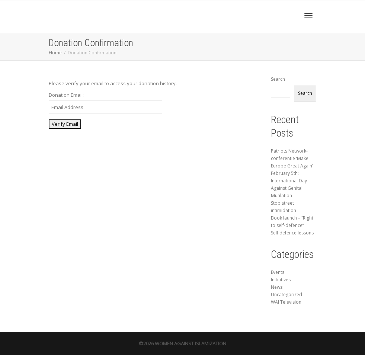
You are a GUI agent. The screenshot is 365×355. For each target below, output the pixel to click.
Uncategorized (286, 294)
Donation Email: (66, 95)
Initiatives (281, 279)
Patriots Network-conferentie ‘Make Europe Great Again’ (292, 158)
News (276, 287)
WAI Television (286, 302)
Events (277, 272)
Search (278, 79)
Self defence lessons (292, 233)
